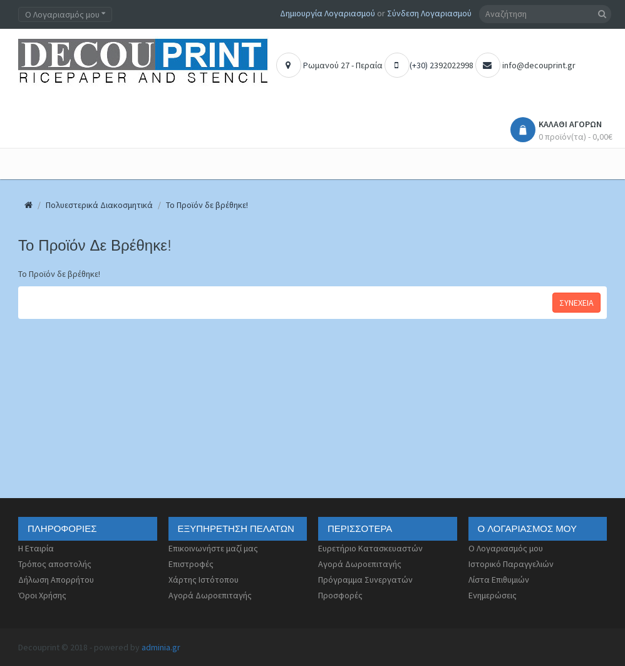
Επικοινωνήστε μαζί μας (213, 548)
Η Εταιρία (36, 548)
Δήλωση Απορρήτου (56, 579)
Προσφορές (340, 595)
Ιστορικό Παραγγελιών (511, 564)
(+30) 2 (409, 65)
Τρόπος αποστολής (54, 564)
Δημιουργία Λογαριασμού (327, 13)
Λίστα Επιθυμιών (498, 579)
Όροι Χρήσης (42, 595)
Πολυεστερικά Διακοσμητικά (99, 205)
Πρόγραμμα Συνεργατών (365, 579)
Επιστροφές (191, 564)
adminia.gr (161, 647)
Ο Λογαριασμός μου (505, 548)
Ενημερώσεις (492, 595)
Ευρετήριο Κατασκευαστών (370, 548)
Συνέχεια (576, 302)
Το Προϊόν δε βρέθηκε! (207, 205)
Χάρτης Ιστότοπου (203, 579)
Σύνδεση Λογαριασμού (429, 13)
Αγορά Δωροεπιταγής (210, 595)
